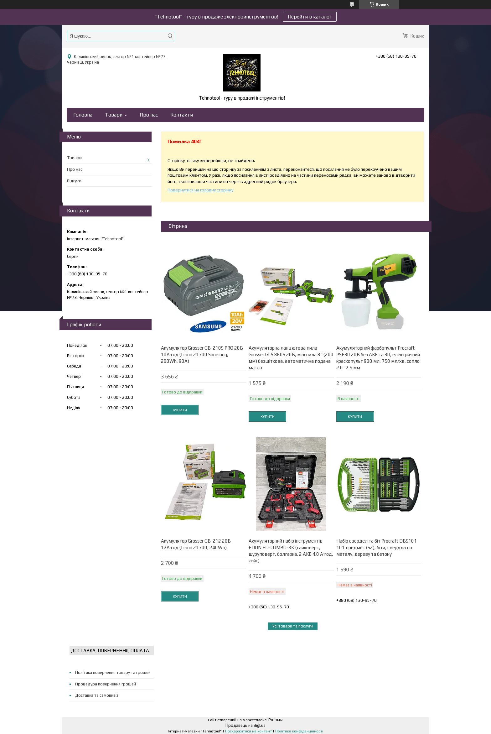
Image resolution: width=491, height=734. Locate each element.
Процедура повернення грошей (105, 684)
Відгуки (74, 180)
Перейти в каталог (310, 17)
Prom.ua (275, 719)
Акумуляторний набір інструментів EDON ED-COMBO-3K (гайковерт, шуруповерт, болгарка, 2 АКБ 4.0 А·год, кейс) (291, 550)
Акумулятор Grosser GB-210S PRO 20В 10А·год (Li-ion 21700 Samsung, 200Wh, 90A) (202, 354)
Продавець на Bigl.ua (245, 725)
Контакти (181, 115)
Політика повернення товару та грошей (113, 672)
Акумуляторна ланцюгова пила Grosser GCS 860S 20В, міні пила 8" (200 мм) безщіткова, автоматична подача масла (291, 357)
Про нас (149, 115)
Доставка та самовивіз (96, 695)
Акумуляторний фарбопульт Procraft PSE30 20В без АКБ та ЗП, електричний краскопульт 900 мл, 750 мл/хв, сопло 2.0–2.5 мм (378, 357)
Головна (82, 115)
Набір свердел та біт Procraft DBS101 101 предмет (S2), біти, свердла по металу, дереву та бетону (376, 547)
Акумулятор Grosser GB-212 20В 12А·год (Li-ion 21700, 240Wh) (196, 544)
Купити (180, 410)
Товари (113, 115)
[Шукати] (170, 36)
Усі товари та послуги (292, 626)
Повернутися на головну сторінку (200, 189)
